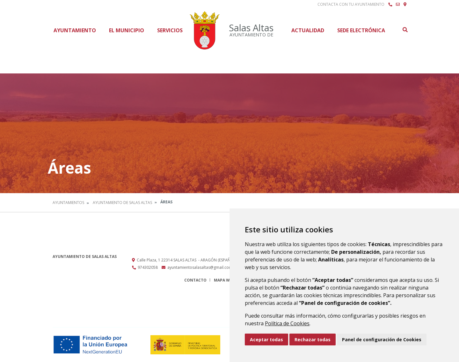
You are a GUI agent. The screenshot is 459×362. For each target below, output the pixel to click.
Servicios (170, 30)
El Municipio (126, 30)
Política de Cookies (287, 323)
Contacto (195, 280)
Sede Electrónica (361, 30)
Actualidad (307, 30)
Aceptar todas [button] (266, 339)
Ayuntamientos (68, 202)
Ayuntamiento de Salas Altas (122, 202)
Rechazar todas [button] (313, 339)
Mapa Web (224, 280)
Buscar (404, 29)
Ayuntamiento (75, 30)
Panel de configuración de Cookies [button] (381, 339)
